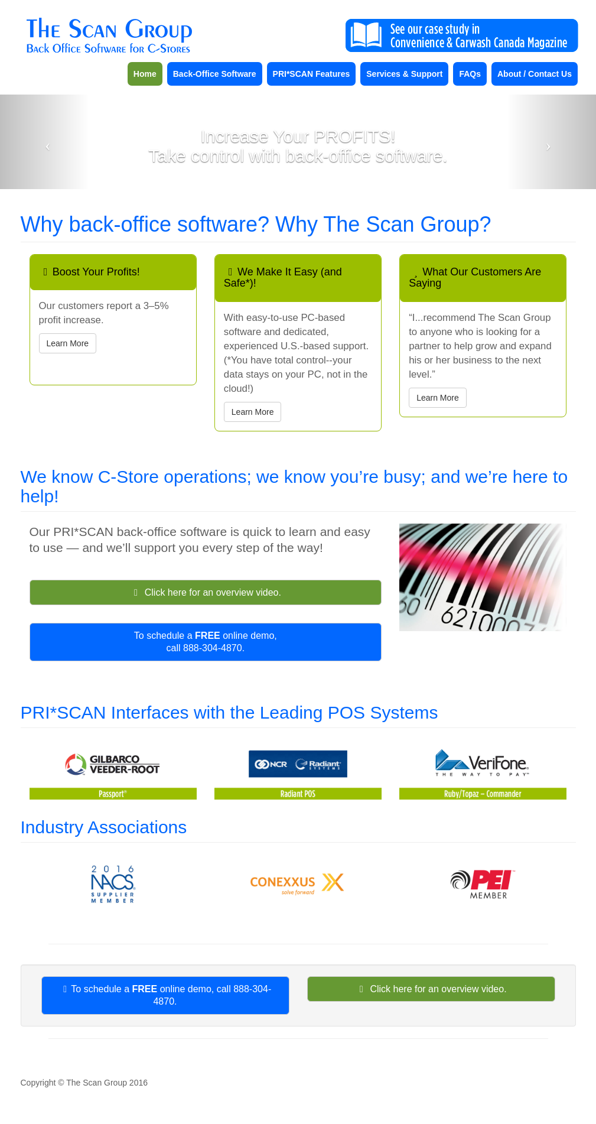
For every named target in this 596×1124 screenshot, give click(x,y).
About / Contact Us (534, 74)
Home (145, 74)
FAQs (470, 74)
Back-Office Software (214, 74)
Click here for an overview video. (205, 592)
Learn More (68, 343)
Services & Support (404, 74)
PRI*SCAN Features (311, 74)
